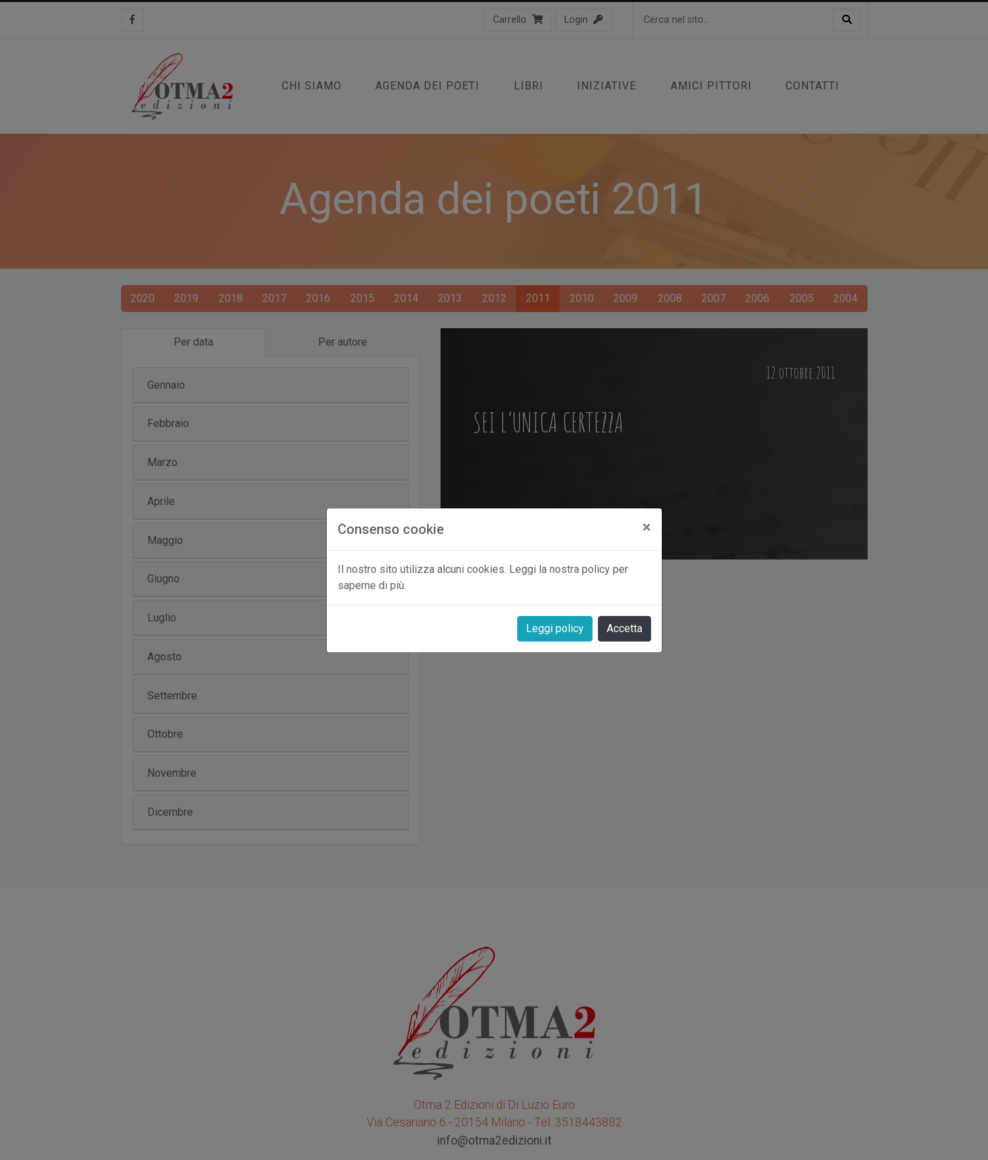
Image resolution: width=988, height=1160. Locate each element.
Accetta (624, 628)
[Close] (647, 527)
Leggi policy (555, 628)
